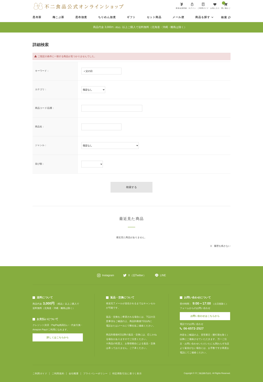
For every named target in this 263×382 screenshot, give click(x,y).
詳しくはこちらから (58, 337)
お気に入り (215, 8)
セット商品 (154, 17)
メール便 (178, 17)
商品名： (39, 126)
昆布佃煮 (81, 17)
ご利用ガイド (203, 8)
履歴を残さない (222, 246)
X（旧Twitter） (137, 275)
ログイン (192, 8)
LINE (163, 275)
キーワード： (42, 70)
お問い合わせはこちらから (205, 316)
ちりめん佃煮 (107, 17)
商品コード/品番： (45, 108)
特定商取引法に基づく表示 (127, 373)
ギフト (131, 17)
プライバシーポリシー (95, 373)
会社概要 (73, 373)
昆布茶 (37, 17)
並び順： (39, 163)
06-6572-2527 (193, 328)
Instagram (108, 275)
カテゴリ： (41, 89)
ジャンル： (41, 145)
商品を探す (202, 17)
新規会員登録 (181, 8)
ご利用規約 (58, 373)
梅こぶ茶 (58, 17)
